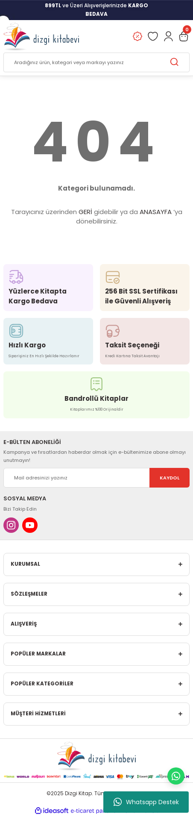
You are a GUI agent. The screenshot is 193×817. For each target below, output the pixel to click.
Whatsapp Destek (146, 802)
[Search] (96, 62)
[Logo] (41, 36)
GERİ (85, 211)
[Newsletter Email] (96, 478)
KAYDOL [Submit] (169, 477)
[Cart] (184, 36)
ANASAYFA (156, 211)
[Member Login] (168, 36)
